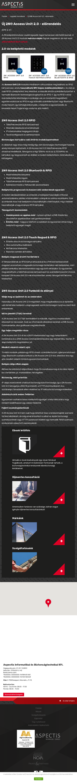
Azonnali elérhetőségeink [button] (14, 695)
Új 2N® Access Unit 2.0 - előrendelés (41, 16)
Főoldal (4, 16)
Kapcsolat (38, 718)
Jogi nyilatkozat (38, 722)
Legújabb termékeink (17, 16)
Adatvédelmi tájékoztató (38, 725)
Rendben (38, 779)
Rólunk (38, 712)
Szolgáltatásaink (39, 715)
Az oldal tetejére (67, 701)
